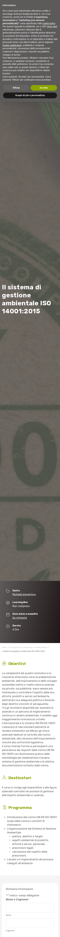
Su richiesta (19, 617)
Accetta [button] (44, 87)
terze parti (52, 26)
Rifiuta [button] (16, 87)
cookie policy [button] (49, 23)
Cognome (10, 931)
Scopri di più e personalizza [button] (30, 95)
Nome (8, 915)
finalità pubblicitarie (12, 45)
